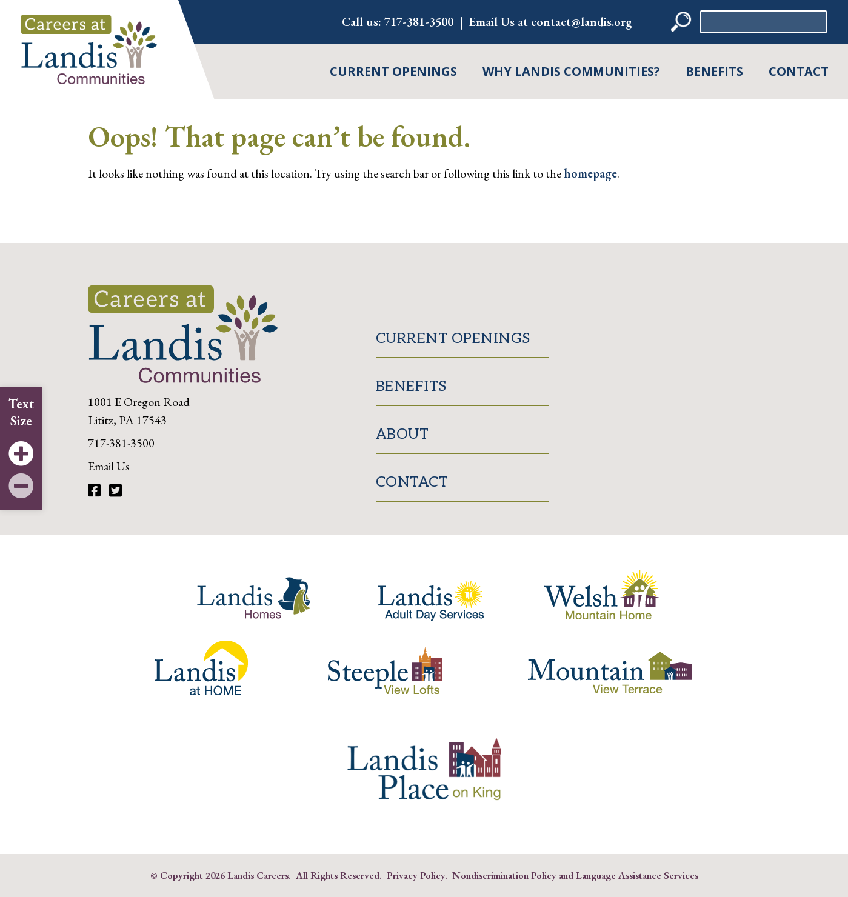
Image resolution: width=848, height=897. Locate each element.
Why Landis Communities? (571, 71)
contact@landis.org (581, 22)
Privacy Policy (416, 875)
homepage (590, 173)
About (402, 434)
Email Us (109, 466)
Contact (799, 71)
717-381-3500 (418, 22)
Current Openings (393, 71)
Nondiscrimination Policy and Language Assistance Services (575, 875)
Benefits (714, 71)
